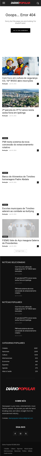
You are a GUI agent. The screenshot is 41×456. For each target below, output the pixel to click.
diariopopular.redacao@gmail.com (21, 418)
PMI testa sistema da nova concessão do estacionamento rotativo (17, 145)
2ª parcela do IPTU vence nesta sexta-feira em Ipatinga (18, 111)
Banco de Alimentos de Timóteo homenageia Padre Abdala (18, 178)
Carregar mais (20, 251)
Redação (5, 84)
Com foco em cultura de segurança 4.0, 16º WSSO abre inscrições (25, 269)
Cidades (5, 74)
